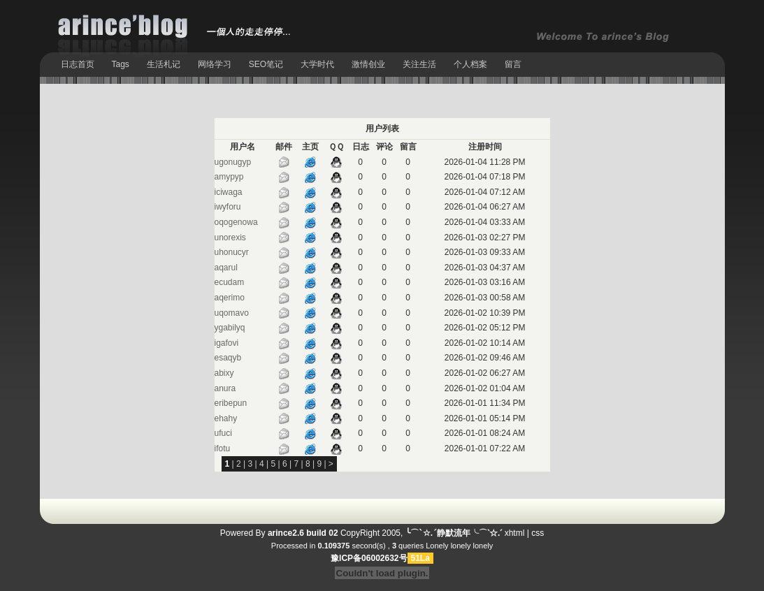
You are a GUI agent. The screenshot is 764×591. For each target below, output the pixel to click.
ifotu (223, 448)
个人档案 (470, 64)
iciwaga (229, 192)
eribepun (231, 403)
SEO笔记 (266, 64)
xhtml (515, 533)
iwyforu (228, 207)
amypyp (229, 177)
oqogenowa (236, 222)
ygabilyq (230, 328)
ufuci (223, 433)
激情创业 (368, 64)
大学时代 (317, 64)
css (537, 533)
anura (225, 388)
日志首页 (77, 64)
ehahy (226, 418)
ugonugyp (233, 162)
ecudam (230, 282)
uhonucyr (232, 252)
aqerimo (230, 297)
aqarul (226, 267)
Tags (120, 64)
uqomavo (232, 313)
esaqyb (228, 358)
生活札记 (163, 64)
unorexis (230, 237)
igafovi (227, 343)
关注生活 (419, 64)
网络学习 (214, 64)
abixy (224, 373)
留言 (513, 64)
